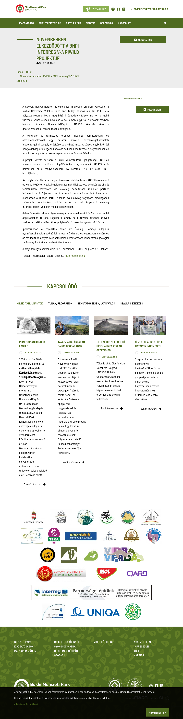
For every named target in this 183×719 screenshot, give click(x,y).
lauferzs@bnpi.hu (75, 255)
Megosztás (143, 40)
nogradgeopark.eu (133, 98)
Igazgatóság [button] (26, 23)
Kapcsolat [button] (124, 23)
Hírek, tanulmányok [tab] (30, 303)
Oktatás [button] (90, 23)
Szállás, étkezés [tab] (131, 303)
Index (20, 71)
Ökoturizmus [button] (73, 23)
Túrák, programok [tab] (60, 303)
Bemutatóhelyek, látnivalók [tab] (96, 303)
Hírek (29, 71)
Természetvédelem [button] (50, 23)
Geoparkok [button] (106, 23)
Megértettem (157, 712)
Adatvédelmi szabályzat (26, 704)
